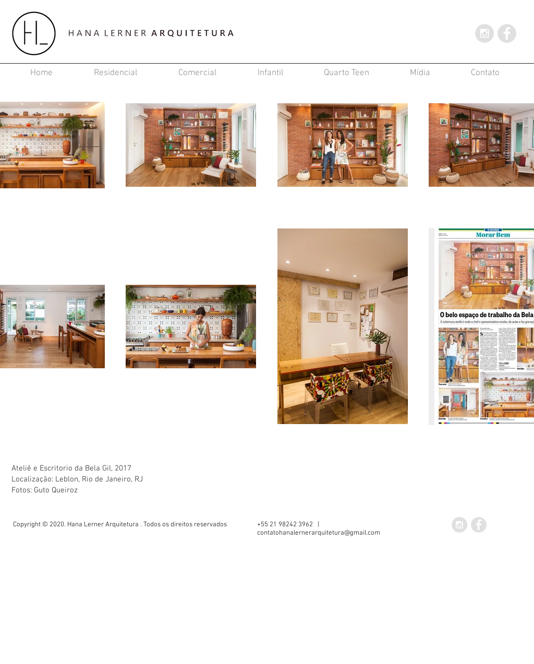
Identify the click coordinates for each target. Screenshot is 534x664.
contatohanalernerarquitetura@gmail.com (318, 533)
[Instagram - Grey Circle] (484, 33)
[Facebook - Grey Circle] (506, 33)
